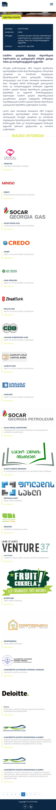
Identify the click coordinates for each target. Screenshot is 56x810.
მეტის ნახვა (9, 170)
